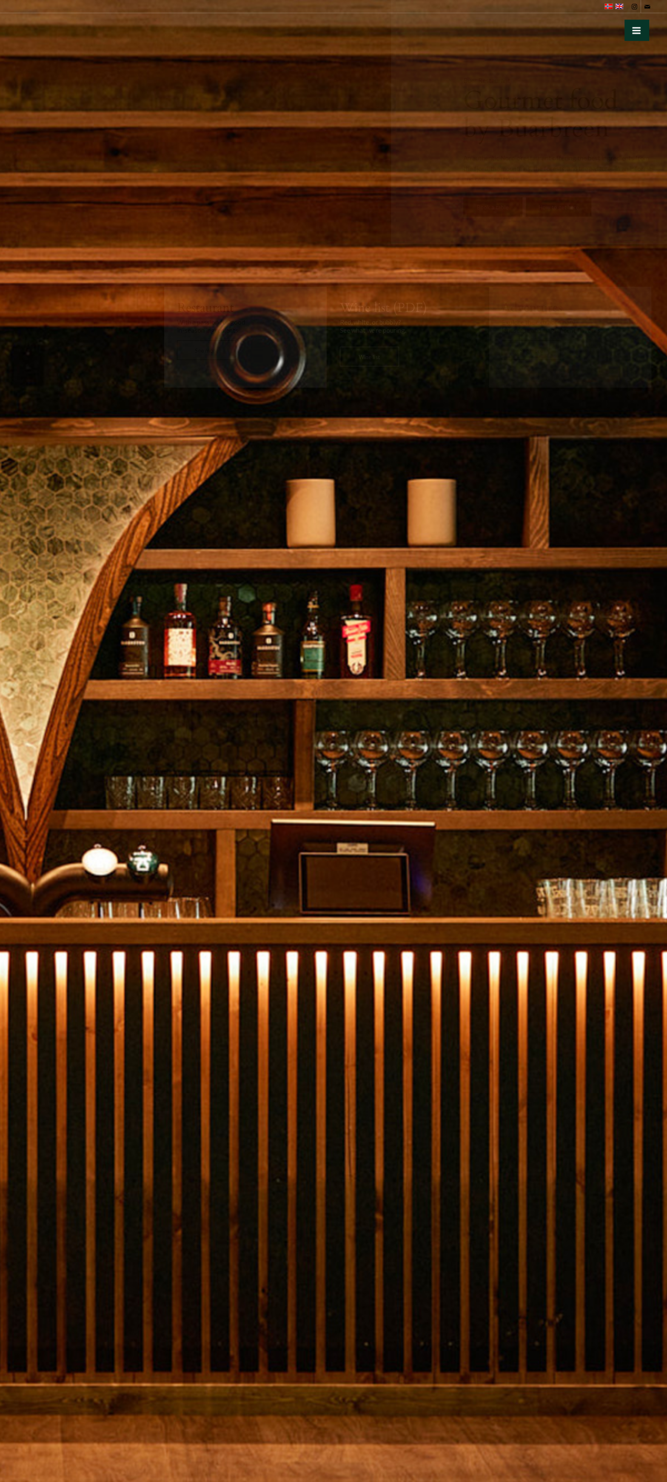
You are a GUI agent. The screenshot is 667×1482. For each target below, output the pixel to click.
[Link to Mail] (647, 6)
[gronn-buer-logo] (27, 29)
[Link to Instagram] (634, 6)
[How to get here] (554, 207)
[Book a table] (489, 207)
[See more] (206, 350)
